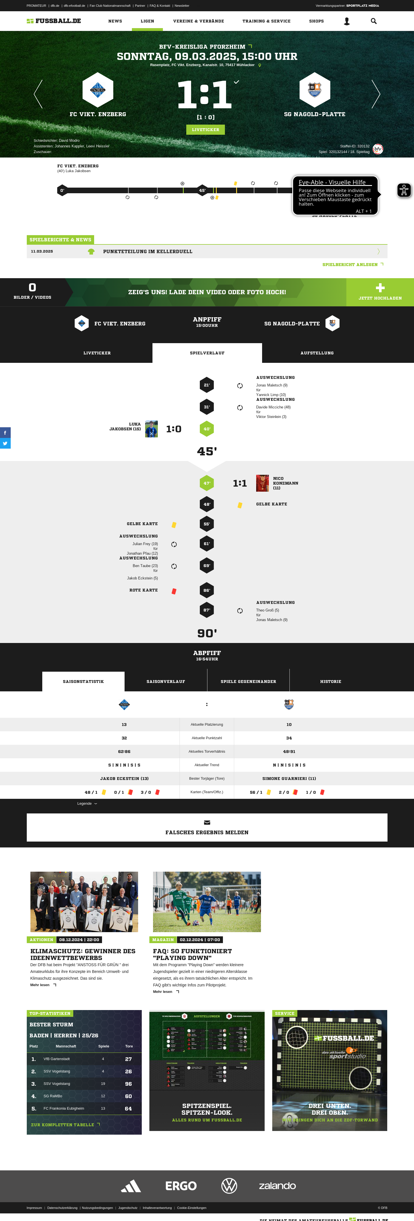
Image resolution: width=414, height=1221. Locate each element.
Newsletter (182, 5)
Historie (330, 681)
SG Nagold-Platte (315, 114)
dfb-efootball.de (74, 5)
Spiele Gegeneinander (248, 681)
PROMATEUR (36, 5)
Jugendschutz (128, 1207)
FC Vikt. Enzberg (98, 114)
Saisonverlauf (166, 681)
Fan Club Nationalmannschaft (110, 5)
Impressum (34, 1207)
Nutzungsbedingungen (97, 1207)
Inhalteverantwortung (157, 1207)
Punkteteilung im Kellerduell (147, 251)
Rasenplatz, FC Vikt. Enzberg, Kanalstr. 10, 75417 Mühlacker (207, 65)
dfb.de (55, 5)
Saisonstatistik (83, 681)
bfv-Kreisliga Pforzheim (207, 47)
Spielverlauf (207, 353)
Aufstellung (317, 353)
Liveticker (205, 130)
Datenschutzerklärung (62, 1207)
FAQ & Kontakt (160, 5)
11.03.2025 (42, 251)
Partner (140, 5)
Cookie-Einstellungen (192, 1207)
